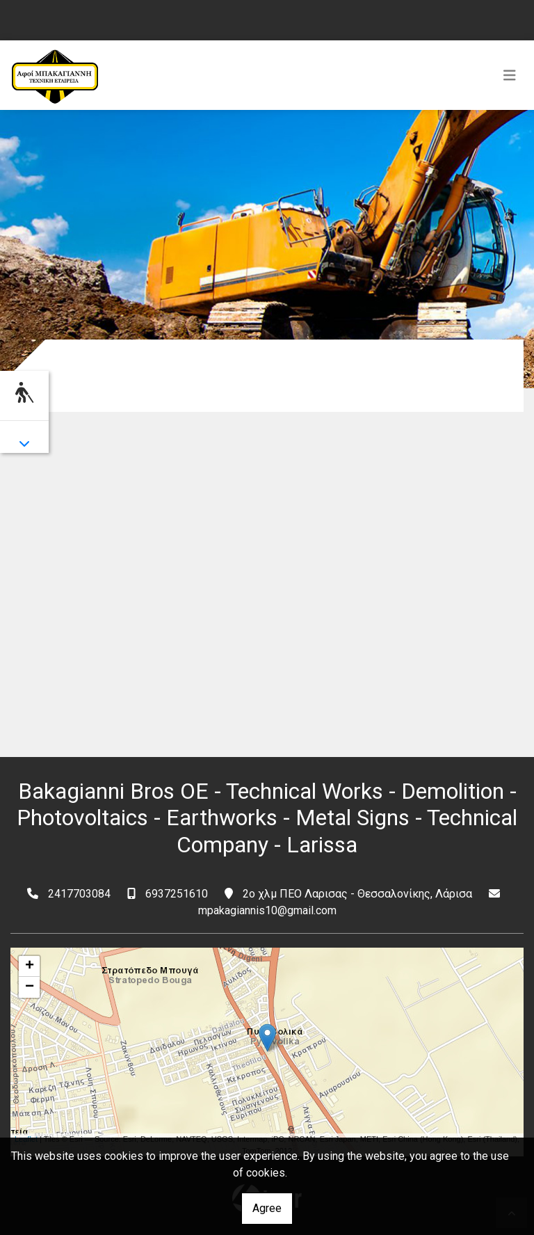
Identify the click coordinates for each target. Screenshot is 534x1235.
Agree (267, 1208)
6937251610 (176, 893)
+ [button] (29, 966)
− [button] (29, 987)
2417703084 (79, 893)
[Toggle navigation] (509, 75)
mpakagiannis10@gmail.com (267, 910)
